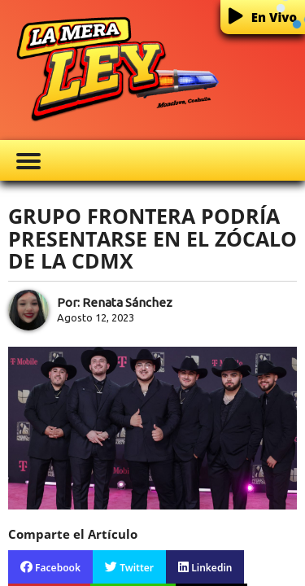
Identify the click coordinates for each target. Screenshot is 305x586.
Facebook (50, 568)
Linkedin (205, 568)
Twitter (129, 568)
